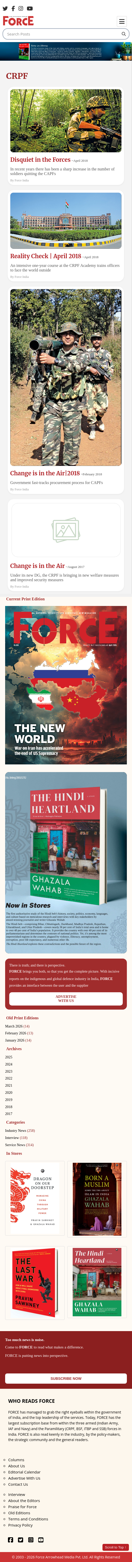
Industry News (20, 1131)
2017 (8, 1114)
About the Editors (24, 1500)
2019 (8, 1100)
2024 (8, 1064)
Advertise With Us (24, 1478)
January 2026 (18, 1040)
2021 (8, 1085)
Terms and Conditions (28, 1518)
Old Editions (19, 1512)
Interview (16, 1138)
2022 (8, 1078)
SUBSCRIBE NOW (66, 1379)
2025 (8, 1057)
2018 (8, 1107)
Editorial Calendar (24, 1471)
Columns (16, 1459)
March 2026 (17, 1026)
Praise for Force (22, 1506)
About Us (16, 1465)
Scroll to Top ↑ (115, 1547)
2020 (8, 1093)
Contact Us (18, 1484)
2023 (8, 1071)
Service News (19, 1145)
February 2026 (19, 1033)
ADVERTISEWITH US (65, 999)
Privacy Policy (20, 1525)
